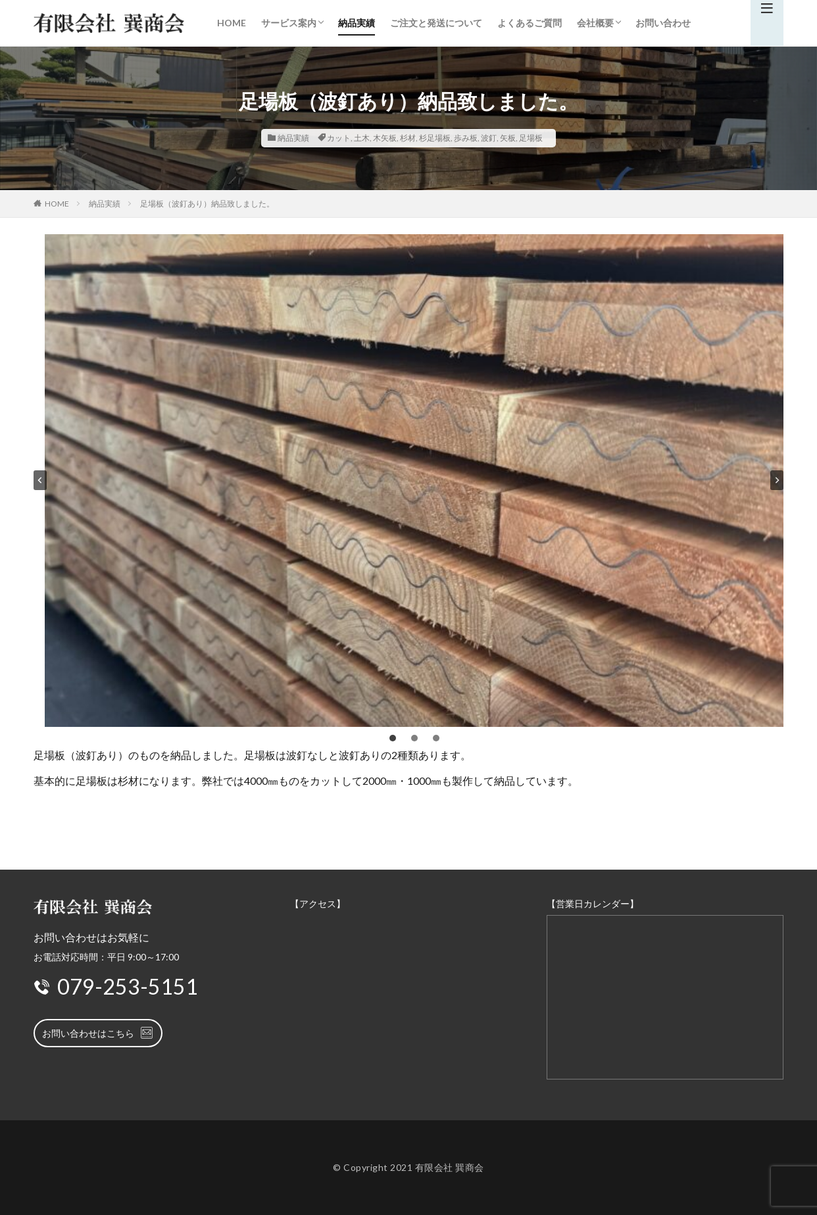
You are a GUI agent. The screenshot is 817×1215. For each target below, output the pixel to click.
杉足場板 (435, 138)
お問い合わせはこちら (98, 1033)
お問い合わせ (663, 22)
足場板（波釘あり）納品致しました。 (207, 204)
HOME (231, 22)
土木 (362, 138)
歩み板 (466, 138)
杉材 (408, 138)
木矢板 (385, 138)
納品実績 (356, 22)
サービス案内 (288, 22)
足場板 (531, 138)
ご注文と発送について (436, 22)
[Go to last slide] (40, 480)
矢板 (508, 138)
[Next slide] (776, 480)
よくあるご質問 (529, 22)
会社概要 (595, 22)
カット (339, 138)
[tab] (392, 738)
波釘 (489, 138)
